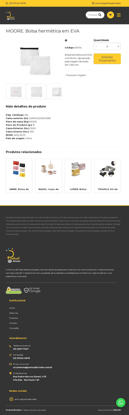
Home (12, 308)
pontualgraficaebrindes (25, 399)
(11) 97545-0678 (16, 3)
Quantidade (101, 40)
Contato (13, 323)
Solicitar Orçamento (107, 58)
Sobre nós (13, 313)
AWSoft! (117, 410)
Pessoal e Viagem (76, 75)
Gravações (14, 328)
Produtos (13, 318)
